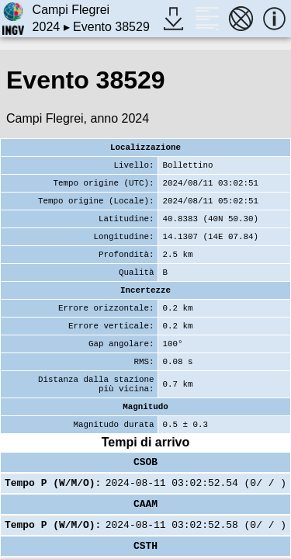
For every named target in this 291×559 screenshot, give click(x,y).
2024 (47, 26)
